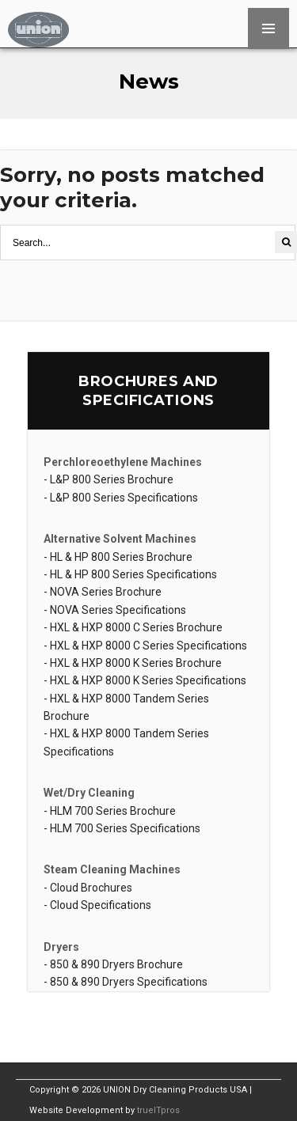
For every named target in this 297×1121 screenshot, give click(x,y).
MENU (268, 28)
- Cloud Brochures (88, 887)
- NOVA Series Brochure (103, 591)
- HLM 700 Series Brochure (110, 811)
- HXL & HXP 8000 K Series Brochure (133, 663)
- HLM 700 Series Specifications (122, 828)
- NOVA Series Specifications (115, 610)
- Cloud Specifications (97, 905)
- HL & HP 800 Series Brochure (118, 557)
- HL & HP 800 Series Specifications (130, 574)
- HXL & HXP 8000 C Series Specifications (145, 645)
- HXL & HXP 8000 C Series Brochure (133, 627)
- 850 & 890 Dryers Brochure (113, 964)
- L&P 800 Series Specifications (121, 497)
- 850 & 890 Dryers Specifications (126, 981)
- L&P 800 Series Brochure (108, 479)
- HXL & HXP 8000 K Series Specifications (145, 680)
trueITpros (158, 1110)
